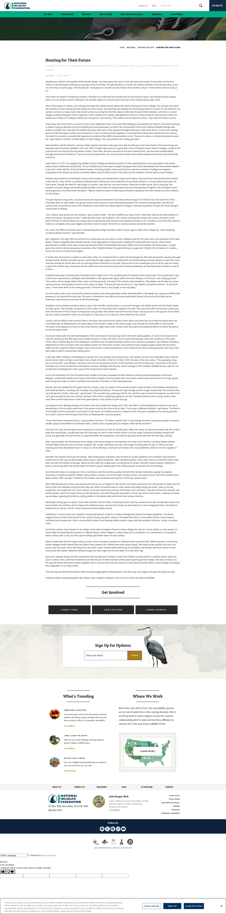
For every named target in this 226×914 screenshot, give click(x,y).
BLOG (124, 787)
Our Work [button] (48, 14)
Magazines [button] (157, 14)
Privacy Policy (174, 799)
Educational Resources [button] (132, 14)
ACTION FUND (146, 787)
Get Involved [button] (67, 14)
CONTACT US (79, 787)
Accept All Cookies (193, 906)
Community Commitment (170, 813)
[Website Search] (181, 5)
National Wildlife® (146, 48)
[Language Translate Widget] (14, 855)
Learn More (69, 726)
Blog (154, 6)
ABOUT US (56, 787)
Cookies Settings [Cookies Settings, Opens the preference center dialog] (151, 906)
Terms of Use (174, 796)
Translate (49, 855)
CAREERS (169, 787)
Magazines (131, 48)
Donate (217, 5)
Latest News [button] (177, 14)
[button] (134, 655)
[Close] (221, 906)
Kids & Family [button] (105, 14)
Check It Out (70, 770)
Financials (176, 810)
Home (122, 48)
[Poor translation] (10, 871)
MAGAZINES (102, 787)
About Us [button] (86, 14)
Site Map (176, 806)
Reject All (172, 906)
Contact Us (143, 6)
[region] (113, 906)
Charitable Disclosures (170, 803)
